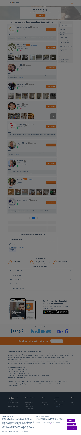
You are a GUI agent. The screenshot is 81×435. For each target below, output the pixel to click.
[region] (40, 424)
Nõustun (71, 420)
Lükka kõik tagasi (71, 424)
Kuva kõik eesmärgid (71, 428)
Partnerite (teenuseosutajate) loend (44, 423)
